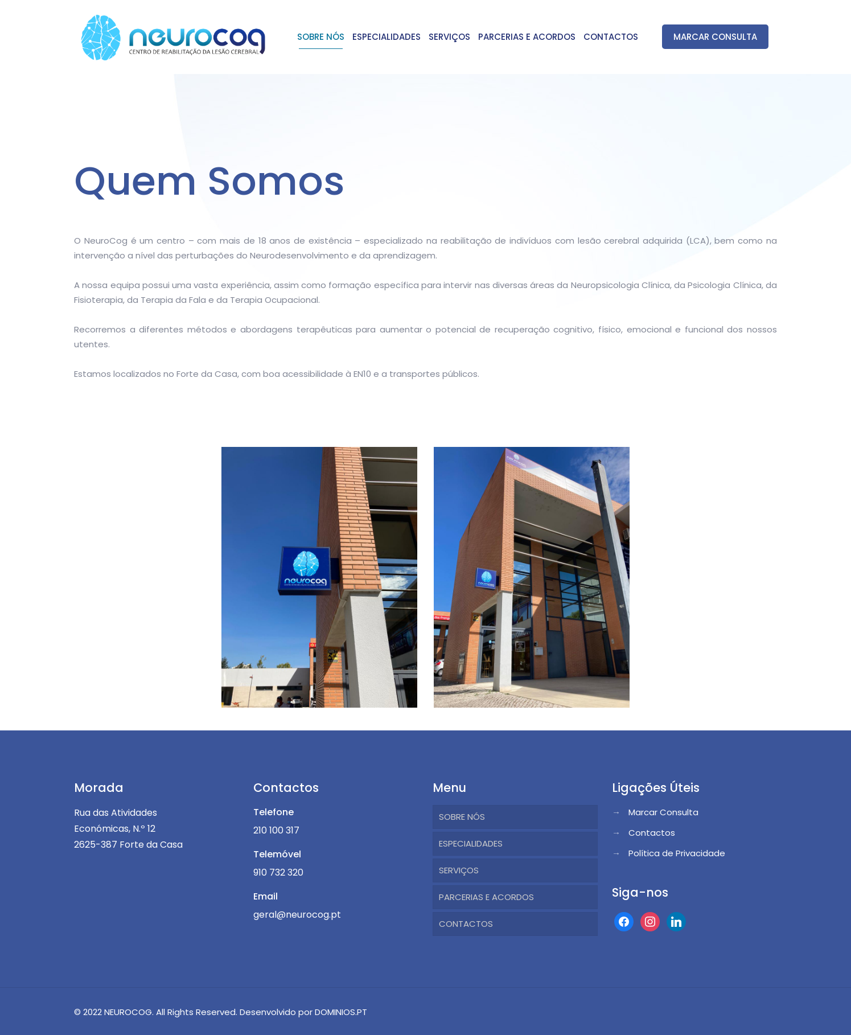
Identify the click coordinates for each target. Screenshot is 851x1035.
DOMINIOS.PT (341, 1012)
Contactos (651, 833)
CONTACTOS (466, 924)
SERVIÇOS (459, 870)
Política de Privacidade (676, 853)
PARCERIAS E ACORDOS (486, 897)
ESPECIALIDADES (471, 843)
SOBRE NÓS (462, 817)
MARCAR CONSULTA (715, 37)
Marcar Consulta (663, 812)
